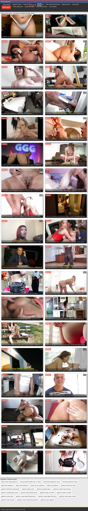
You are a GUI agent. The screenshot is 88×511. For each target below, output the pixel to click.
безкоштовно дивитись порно (51, 481)
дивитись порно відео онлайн (67, 496)
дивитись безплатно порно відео (10, 489)
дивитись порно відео (7, 496)
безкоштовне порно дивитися (9, 481)
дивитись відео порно (28, 489)
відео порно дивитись (7, 485)
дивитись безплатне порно (68, 485)
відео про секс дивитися (37, 485)
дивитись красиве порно (44, 489)
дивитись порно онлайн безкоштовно (27, 500)
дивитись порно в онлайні (64, 492)
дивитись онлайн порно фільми (62, 489)
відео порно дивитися (22, 485)
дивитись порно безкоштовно (29, 492)
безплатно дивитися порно (70, 481)
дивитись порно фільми (47, 500)
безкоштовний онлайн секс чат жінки (30, 481)
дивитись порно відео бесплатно (47, 496)
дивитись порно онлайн (7, 500)
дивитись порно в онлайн (47, 492)
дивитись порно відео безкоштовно (26, 496)
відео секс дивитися (52, 485)
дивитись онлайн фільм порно (9, 492)
